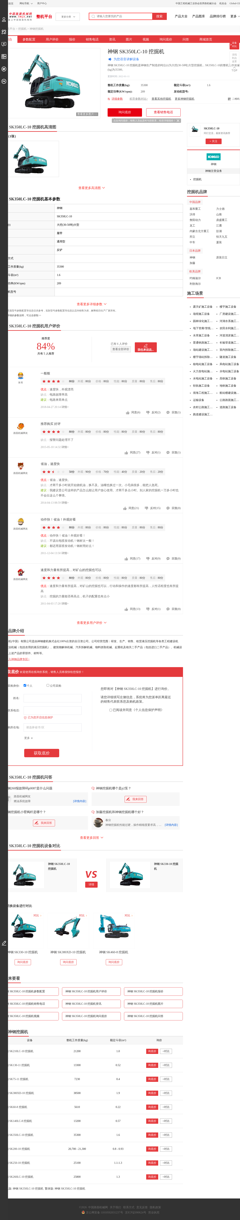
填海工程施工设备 (203, 392)
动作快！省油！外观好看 (58, 519)
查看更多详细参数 (89, 304)
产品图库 (198, 16)
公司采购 (54, 685)
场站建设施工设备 (203, 349)
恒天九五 (221, 236)
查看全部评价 (120, 349)
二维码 (235, 98)
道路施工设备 (228, 407)
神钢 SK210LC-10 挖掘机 (18, 1051)
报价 (72, 39)
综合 (9, 39)
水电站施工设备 (229, 371)
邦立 (192, 236)
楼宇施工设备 (228, 306)
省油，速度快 (50, 464)
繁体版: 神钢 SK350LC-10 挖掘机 (65, 1188)
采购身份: (14, 685)
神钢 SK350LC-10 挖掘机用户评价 (86, 991)
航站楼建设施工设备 (230, 392)
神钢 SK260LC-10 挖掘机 (18, 1176)
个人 (28, 685)
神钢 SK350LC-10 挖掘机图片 (145, 1003)
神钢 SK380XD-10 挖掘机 (68, 952)
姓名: (16, 698)
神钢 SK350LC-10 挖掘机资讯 (83, 1003)
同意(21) (134, 508)
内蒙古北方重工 (199, 231)
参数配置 (29, 39)
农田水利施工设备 (230, 328)
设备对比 (234, 44)
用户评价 (52, 39)
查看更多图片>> (87, 114)
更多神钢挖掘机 (184, 98)
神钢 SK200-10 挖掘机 (16, 1148)
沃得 (192, 214)
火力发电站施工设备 (203, 371)
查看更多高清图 (89, 188)
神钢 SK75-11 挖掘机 (15, 1079)
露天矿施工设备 (203, 306)
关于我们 (115, 1207)
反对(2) (156, 412)
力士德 (220, 208)
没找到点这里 (234, 58)
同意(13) (135, 609)
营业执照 (153, 1212)
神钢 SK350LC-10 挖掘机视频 (21, 1016)
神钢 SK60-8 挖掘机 (15, 1107)
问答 (186, 39)
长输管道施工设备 (230, 342)
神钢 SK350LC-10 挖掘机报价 (145, 991)
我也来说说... (146, 349)
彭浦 (219, 231)
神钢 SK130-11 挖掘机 (16, 1065)
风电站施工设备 (229, 364)
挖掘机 (22, 28)
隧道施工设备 (228, 356)
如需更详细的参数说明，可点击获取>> (20, 315)
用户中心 (42, 3)
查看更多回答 (89, 837)
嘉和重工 (195, 208)
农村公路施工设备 (203, 407)
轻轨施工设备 (201, 385)
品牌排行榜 (218, 16)
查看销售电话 (163, 112)
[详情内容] (79, 801)
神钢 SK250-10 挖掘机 (16, 1162)
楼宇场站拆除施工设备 (203, 356)
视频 (146, 39)
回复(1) (176, 412)
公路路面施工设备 (230, 400)
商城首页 (205, 39)
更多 (233, 16)
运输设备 (198, 400)
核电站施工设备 (203, 364)
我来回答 (135, 799)
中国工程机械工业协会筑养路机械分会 (196, 3)
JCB (218, 278)
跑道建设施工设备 (203, 414)
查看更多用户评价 (89, 622)
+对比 (166, 1051)
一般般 (45, 373)
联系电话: (14, 710)
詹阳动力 (195, 220)
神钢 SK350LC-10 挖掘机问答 (145, 1016)
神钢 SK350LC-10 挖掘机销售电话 (24, 1003)
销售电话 (92, 39)
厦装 (219, 242)
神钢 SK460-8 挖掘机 (113, 952)
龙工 (192, 225)
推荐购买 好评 (51, 423)
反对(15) (155, 508)
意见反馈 (142, 1207)
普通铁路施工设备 (203, 342)
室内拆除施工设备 (230, 349)
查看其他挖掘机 (161, 98)
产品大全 (181, 16)
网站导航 (24, 3)
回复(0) (176, 508)
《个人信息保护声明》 (148, 710)
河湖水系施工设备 (230, 321)
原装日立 (221, 257)
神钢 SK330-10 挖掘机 (22, 952)
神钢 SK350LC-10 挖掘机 (18, 1134)
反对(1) (156, 452)
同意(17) (135, 558)
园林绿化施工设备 (203, 321)
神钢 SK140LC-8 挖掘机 (17, 1121)
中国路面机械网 (16, 16)
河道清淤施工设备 (230, 335)
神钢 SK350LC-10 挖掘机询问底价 (86, 1016)
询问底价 (165, 39)
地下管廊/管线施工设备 (203, 328)
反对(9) (156, 558)
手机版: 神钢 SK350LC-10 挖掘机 (23, 1188)
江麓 (219, 225)
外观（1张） (9, 136)
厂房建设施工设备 (230, 313)
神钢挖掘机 (37, 28)
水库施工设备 (201, 335)
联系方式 (128, 1207)
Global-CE (235, 3)
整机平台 (44, 16)
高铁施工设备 (228, 378)
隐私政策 (155, 1207)
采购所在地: (12, 727)
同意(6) (135, 412)
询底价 (152, 1051)
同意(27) (135, 452)
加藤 (192, 263)
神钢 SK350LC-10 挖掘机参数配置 (24, 991)
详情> (65, 407)
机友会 (223, 3)
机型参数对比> (139, 98)
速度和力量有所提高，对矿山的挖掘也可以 (71, 570)
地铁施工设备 (228, 385)
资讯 (112, 39)
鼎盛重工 (221, 220)
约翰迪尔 (195, 278)
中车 (192, 242)
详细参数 (117, 98)
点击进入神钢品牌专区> (15, 659)
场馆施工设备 (201, 313)
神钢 (213, 164)
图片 (129, 39)
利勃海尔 (195, 283)
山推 (219, 214)
